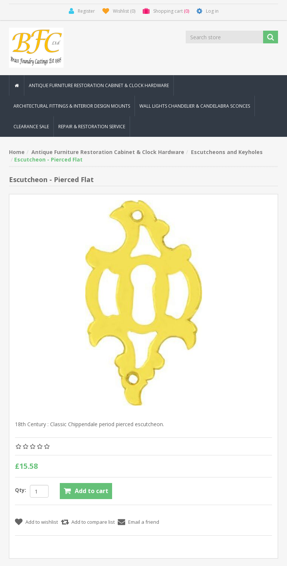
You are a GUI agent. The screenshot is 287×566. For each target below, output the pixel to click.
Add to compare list (93, 522)
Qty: (20, 489)
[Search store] (225, 37)
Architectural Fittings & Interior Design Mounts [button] (71, 106)
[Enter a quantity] (39, 491)
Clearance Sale (31, 126)
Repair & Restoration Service (91, 126)
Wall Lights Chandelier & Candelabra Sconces (194, 106)
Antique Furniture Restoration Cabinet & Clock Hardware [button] (99, 85)
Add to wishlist (41, 522)
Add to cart (91, 491)
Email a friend (143, 522)
